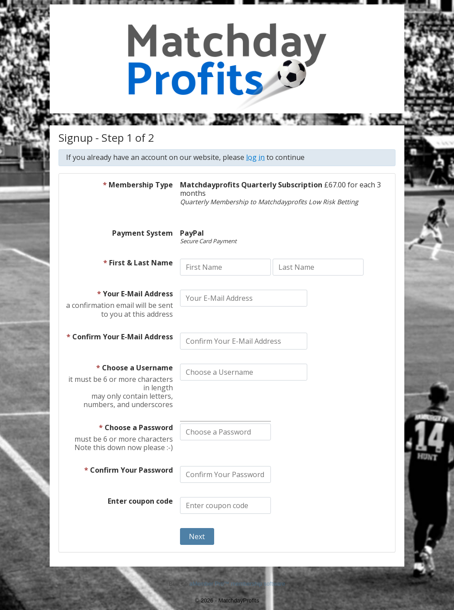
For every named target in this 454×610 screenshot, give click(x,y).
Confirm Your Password (128, 470)
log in (255, 157)
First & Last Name (138, 263)
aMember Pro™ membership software (237, 583)
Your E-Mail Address (135, 294)
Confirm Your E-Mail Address (120, 337)
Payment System (142, 233)
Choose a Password (136, 428)
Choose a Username (134, 368)
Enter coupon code (140, 501)
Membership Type (138, 185)
